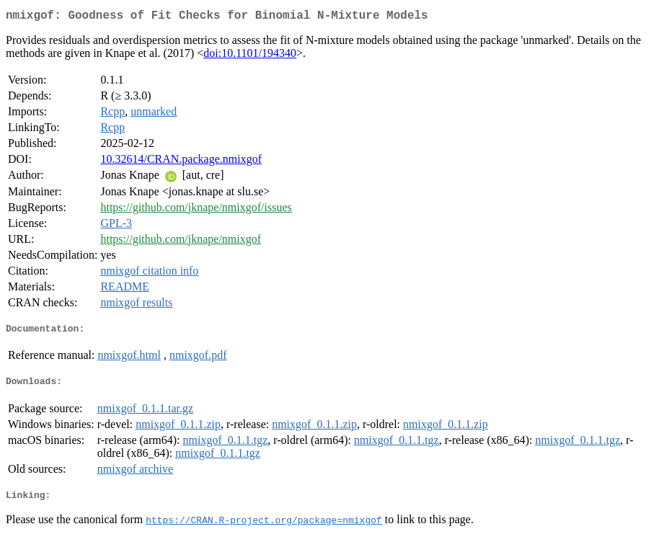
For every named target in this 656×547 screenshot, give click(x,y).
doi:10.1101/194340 (249, 56)
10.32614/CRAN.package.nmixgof (181, 162)
